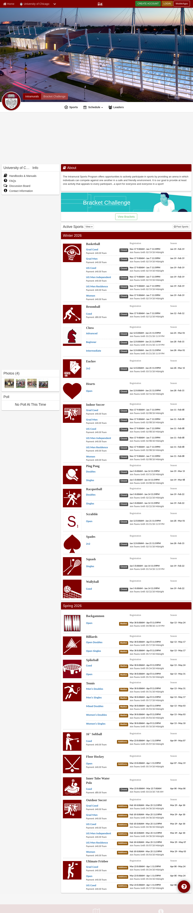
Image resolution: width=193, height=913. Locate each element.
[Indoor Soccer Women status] (124, 457)
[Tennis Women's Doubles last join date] (147, 718)
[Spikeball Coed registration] (145, 665)
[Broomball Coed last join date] (147, 316)
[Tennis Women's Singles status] (124, 724)
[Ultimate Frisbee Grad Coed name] (92, 867)
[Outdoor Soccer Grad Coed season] (177, 805)
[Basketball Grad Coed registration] (145, 249)
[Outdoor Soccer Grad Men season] (177, 814)
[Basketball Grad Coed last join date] (147, 252)
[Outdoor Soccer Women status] (123, 852)
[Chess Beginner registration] (145, 341)
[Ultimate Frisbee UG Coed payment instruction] (101, 888)
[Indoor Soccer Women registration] (145, 456)
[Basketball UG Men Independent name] (98, 277)
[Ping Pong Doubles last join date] (147, 474)
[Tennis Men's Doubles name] (94, 689)
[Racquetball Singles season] (177, 503)
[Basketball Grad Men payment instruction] (101, 262)
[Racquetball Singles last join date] (147, 506)
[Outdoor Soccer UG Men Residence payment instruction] (101, 846)
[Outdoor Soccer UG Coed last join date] (147, 827)
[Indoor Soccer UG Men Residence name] (97, 447)
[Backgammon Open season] (177, 622)
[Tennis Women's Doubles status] (124, 715)
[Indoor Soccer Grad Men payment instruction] (101, 423)
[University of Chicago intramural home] (32, 96)
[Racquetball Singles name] (90, 503)
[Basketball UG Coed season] (177, 267)
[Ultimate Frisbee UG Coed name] (91, 885)
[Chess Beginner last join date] (147, 345)
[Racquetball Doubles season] (177, 494)
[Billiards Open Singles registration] (145, 650)
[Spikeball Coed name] (89, 665)
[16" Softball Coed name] (89, 741)
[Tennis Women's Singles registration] (145, 723)
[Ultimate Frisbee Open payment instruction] (101, 879)
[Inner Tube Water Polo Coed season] (177, 788)
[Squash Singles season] (177, 565)
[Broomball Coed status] (124, 314)
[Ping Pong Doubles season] (177, 471)
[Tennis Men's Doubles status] (124, 689)
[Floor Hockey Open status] (123, 764)
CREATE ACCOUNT (148, 3)
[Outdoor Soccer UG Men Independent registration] (146, 833)
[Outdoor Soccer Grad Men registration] (146, 814)
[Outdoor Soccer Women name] (90, 852)
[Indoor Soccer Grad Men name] (92, 419)
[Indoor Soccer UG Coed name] (91, 429)
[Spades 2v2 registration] (145, 543)
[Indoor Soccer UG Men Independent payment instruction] (101, 441)
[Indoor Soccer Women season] (177, 456)
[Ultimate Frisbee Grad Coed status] (123, 867)
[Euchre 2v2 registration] (145, 368)
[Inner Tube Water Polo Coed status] (124, 789)
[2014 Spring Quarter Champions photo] (43, 383)
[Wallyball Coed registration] (145, 588)
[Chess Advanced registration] (145, 333)
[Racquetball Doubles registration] (145, 494)
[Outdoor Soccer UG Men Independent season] (177, 833)
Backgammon (95, 616)
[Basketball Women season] (177, 295)
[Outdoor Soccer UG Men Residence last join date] (147, 845)
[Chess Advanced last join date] (147, 336)
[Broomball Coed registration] (145, 313)
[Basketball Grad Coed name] (92, 249)
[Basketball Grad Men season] (177, 258)
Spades (90, 536)
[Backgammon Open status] (124, 623)
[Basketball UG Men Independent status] (124, 277)
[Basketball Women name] (90, 295)
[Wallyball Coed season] (177, 588)
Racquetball (94, 489)
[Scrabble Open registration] (145, 520)
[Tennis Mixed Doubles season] (177, 705)
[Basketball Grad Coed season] (177, 249)
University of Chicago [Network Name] (34, 4)
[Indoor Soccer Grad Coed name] (92, 410)
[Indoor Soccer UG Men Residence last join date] (147, 450)
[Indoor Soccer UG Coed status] (124, 429)
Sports (73, 107)
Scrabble (92, 514)
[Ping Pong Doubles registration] (145, 471)
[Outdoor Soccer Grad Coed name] (92, 805)
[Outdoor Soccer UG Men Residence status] (123, 843)
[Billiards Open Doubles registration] (145, 641)
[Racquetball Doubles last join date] (147, 497)
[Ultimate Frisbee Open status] (123, 876)
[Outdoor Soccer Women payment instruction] (101, 855)
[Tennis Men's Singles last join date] (147, 700)
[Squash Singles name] (90, 566)
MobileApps (182, 3)
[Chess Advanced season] (177, 333)
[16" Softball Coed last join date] (147, 744)
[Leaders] (117, 107)
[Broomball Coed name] (89, 313)
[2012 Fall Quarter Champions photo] (32, 383)
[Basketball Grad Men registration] (145, 258)
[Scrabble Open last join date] (147, 524)
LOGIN (167, 3)
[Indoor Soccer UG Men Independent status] (124, 438)
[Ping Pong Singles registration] (145, 479)
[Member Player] (100, 3)
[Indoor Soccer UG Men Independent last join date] (147, 441)
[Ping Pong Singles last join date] (147, 483)
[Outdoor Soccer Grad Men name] (92, 815)
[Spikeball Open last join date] (147, 677)
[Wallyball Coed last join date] (147, 591)
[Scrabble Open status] (124, 521)
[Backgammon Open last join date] (147, 626)
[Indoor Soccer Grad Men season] (177, 419)
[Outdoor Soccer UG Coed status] (123, 824)
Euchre (91, 361)
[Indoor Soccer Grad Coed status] (124, 410)
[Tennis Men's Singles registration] (145, 697)
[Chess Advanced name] (91, 333)
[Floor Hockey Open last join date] (147, 766)
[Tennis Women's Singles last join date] (147, 726)
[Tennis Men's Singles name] (94, 697)
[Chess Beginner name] (91, 342)
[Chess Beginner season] (177, 341)
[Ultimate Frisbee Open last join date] (147, 879)
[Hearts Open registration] (145, 390)
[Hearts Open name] (89, 391)
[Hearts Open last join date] (147, 394)
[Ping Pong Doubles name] (91, 471)
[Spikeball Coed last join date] (147, 668)
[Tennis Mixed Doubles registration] (145, 705)
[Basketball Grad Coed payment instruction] (101, 253)
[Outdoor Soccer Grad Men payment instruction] (101, 818)
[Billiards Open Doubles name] (94, 642)
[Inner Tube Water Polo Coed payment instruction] (101, 792)
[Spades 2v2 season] (177, 543)
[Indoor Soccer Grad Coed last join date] (147, 413)
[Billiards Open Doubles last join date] (147, 645)
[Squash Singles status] (124, 566)
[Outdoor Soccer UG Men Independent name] (98, 833)
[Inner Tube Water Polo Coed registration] (145, 788)
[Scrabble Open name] (89, 521)
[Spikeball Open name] (89, 674)
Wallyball (92, 581)
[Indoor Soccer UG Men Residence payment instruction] (101, 450)
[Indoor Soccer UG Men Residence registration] (145, 447)
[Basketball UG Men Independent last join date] (147, 280)
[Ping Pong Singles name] (90, 480)
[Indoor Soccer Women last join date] (147, 459)
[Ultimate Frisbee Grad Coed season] (177, 866)
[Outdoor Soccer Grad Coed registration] (146, 805)
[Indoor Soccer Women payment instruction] (101, 460)
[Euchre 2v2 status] (124, 369)
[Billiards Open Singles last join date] (147, 654)
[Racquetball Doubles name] (91, 494)
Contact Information (18, 190)
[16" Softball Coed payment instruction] (101, 744)
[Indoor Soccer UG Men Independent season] (177, 437)
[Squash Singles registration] (145, 565)
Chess (90, 327)
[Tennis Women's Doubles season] (177, 714)
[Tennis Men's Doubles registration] (145, 688)
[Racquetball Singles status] (124, 504)
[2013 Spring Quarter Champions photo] (20, 383)
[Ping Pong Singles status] (124, 480)
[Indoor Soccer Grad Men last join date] (147, 422)
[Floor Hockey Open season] (177, 763)
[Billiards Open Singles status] (124, 651)
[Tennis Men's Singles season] (177, 697)
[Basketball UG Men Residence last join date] (147, 289)
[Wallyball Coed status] (124, 589)
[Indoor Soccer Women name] (90, 456)
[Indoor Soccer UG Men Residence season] (177, 447)
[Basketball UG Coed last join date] (147, 270)
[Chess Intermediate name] (93, 350)
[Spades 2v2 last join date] (147, 546)
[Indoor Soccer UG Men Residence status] (124, 447)
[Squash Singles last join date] (147, 569)
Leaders (118, 107)
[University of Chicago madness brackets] (54, 96)
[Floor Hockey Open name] (89, 763)
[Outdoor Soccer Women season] (178, 851)
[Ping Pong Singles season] (177, 479)
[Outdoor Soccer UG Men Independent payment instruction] (101, 837)
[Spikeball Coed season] (177, 665)
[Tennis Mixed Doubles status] (124, 706)
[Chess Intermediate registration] (145, 350)
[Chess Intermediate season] (177, 350)
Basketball (93, 244)
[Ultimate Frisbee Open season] (177, 875)
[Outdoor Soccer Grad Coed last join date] (147, 808)
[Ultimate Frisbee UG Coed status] (123, 886)
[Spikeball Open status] (124, 674)
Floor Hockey (95, 756)
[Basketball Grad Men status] (124, 259)
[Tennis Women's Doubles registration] (145, 714)
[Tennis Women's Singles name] (95, 723)
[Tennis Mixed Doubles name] (94, 706)
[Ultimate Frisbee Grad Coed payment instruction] (101, 870)
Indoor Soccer (95, 404)
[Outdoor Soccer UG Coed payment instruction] (101, 827)
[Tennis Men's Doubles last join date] (147, 691)
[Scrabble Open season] (177, 520)
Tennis (90, 683)
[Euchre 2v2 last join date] (147, 371)
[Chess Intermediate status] (124, 351)
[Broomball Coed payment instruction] (101, 317)
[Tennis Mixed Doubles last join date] (147, 709)
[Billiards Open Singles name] (93, 651)
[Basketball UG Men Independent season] (177, 276)
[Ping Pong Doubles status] (124, 472)
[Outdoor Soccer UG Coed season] (177, 823)
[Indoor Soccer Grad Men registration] (145, 419)
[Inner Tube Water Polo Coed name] (89, 789)
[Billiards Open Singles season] (177, 650)
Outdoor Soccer (96, 800)
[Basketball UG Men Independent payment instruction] (101, 280)
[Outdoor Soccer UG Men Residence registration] (146, 842)
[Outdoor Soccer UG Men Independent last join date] (147, 836)
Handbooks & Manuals (19, 175)
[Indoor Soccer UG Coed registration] (145, 428)
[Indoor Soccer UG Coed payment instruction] (101, 432)
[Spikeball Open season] (177, 673)
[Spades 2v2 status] (124, 544)
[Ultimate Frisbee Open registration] (145, 875)
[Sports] (72, 107)
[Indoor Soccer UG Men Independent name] (98, 438)
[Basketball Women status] (124, 296)
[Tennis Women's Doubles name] (96, 715)
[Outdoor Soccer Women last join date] (147, 854)
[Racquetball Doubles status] (124, 495)
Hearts (90, 383)
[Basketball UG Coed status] (124, 268)
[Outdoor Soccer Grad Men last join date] (147, 817)
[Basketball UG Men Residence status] (124, 287)
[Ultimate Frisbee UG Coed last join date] (147, 888)
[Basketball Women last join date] (147, 298)
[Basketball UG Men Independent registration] (145, 276)
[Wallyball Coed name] (89, 588)
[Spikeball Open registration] (145, 673)
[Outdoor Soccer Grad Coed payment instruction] (101, 809)
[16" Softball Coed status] (123, 741)
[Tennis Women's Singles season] (177, 723)
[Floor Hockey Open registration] (145, 763)
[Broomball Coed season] (177, 313)
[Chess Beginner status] (124, 342)
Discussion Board (16, 185)
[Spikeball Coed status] (124, 666)
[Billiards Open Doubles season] (177, 641)
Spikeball (92, 660)
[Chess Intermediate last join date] (147, 353)
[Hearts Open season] (177, 390)
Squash (91, 559)
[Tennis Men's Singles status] (124, 698)
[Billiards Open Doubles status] (124, 642)
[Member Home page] (8, 3)
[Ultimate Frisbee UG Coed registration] (145, 885)
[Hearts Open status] (124, 391)
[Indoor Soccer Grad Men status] (124, 420)
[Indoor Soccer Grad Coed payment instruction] (101, 413)
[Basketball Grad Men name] (92, 258)
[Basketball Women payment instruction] (101, 299)
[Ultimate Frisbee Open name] (89, 876)
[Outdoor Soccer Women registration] (146, 851)
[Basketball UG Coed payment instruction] (101, 271)
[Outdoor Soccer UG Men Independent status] (123, 834)
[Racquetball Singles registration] (145, 503)
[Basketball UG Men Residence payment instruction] (101, 290)
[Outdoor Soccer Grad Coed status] (123, 806)
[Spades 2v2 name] (88, 543)
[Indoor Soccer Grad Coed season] (177, 409)
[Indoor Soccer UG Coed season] (177, 428)
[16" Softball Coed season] (177, 740)
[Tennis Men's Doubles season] (177, 688)
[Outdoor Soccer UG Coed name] (91, 824)
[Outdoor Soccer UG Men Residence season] (178, 842)
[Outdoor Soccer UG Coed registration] (146, 823)
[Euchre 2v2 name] (88, 368)
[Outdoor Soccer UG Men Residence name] (97, 842)
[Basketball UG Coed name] (91, 268)
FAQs (9, 180)
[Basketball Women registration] (145, 295)
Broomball (93, 306)
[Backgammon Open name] (89, 623)
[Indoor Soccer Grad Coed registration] (145, 409)
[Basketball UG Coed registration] (145, 267)
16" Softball (94, 734)
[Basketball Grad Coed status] (124, 250)
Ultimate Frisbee (97, 861)
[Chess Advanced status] (124, 334)
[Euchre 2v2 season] (177, 368)
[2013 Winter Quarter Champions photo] (9, 383)
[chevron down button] (54, 4)
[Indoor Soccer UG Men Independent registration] (145, 437)
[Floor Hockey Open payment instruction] (101, 767)
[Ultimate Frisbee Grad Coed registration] (145, 866)
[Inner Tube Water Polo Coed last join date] (146, 791)
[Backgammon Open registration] (145, 622)
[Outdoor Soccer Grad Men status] (123, 815)
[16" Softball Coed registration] (145, 740)
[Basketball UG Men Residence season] (177, 286)
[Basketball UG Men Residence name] (97, 286)
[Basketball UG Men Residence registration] (145, 286)
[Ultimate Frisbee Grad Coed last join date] (147, 869)
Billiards (91, 636)
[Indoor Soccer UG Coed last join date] (147, 431)
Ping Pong (93, 466)
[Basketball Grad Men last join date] (147, 261)
